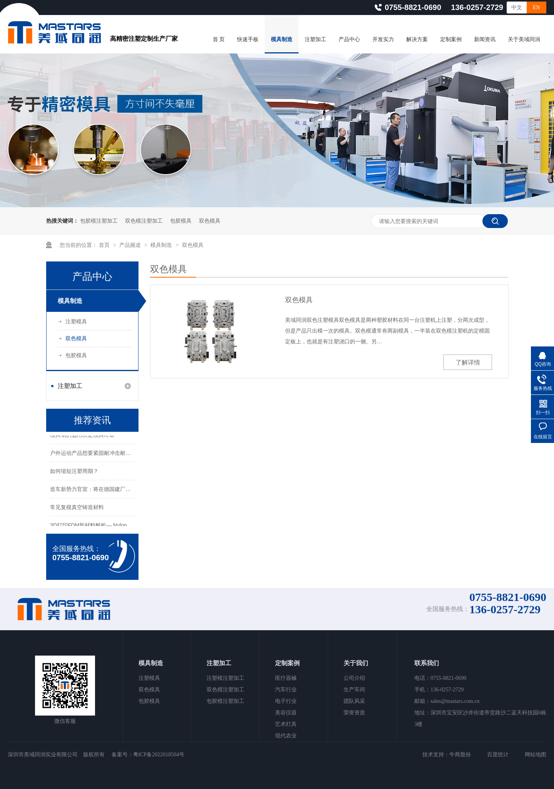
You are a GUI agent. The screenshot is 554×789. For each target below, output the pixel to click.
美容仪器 (286, 713)
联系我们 (426, 663)
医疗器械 (286, 678)
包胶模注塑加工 (99, 221)
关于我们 (356, 663)
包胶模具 (181, 221)
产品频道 (130, 245)
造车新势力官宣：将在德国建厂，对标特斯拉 (104, 489)
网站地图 (535, 754)
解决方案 (417, 39)
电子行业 (286, 701)
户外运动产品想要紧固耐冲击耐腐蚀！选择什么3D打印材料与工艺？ (131, 453)
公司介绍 (354, 678)
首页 (105, 245)
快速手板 (248, 39)
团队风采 (354, 701)
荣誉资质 (354, 713)
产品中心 (349, 39)
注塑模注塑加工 (225, 678)
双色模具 (209, 221)
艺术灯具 (286, 724)
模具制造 (281, 39)
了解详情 (468, 362)
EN (536, 7)
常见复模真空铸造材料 (77, 507)
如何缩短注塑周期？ (74, 471)
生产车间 (354, 689)
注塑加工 (315, 39)
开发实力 (383, 39)
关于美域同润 (524, 39)
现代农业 (286, 736)
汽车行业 (286, 689)
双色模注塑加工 (144, 221)
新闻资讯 (485, 39)
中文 (516, 7)
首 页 (219, 39)
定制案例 (451, 39)
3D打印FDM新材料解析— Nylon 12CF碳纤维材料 (109, 526)
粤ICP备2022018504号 (159, 754)
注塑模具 (76, 321)
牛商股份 (460, 754)
